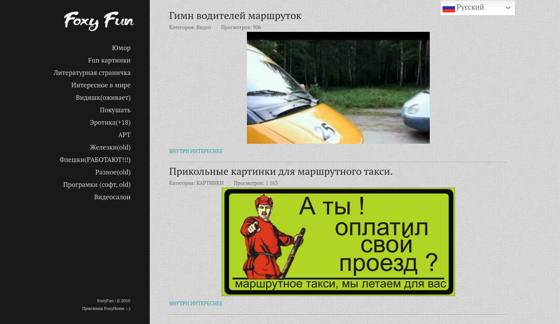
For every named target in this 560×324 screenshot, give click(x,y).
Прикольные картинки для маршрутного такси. (281, 171)
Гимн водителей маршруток (235, 15)
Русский (463, 8)
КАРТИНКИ (210, 182)
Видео (203, 27)
